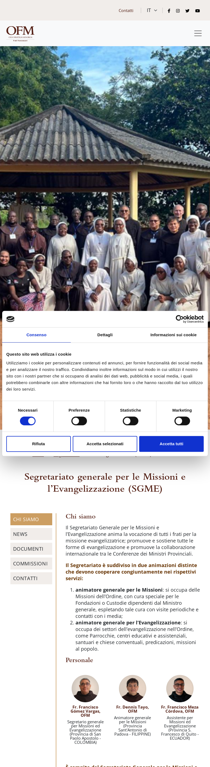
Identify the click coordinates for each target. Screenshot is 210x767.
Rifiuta (38, 443)
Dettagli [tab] (105, 334)
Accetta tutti (171, 443)
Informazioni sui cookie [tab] (173, 334)
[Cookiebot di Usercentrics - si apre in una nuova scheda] (180, 319)
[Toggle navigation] (198, 33)
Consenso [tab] (36, 334)
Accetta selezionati (104, 443)
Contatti (126, 10)
